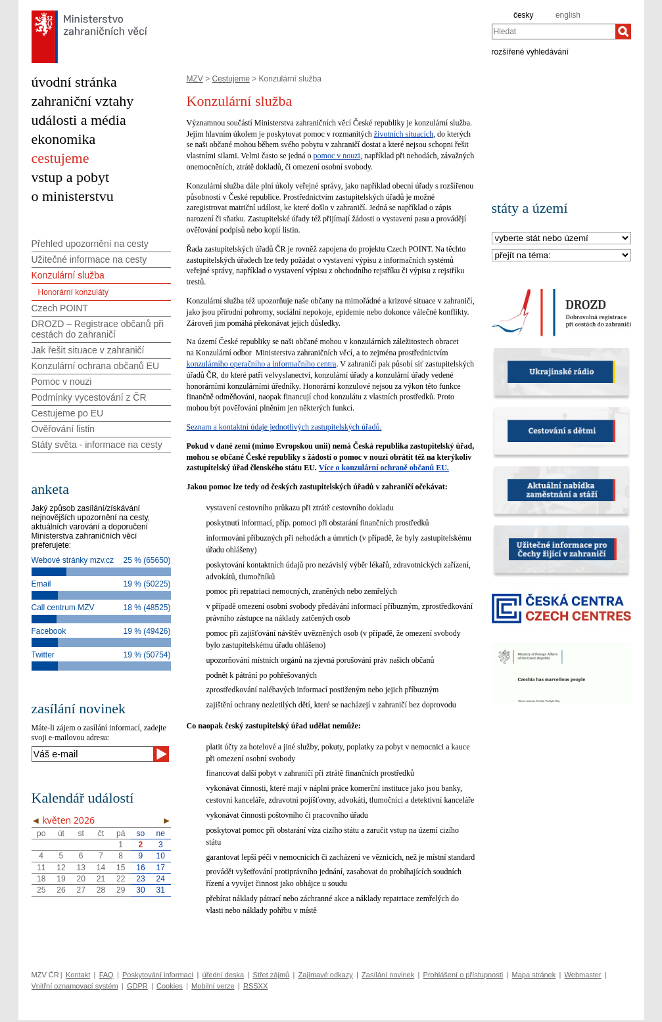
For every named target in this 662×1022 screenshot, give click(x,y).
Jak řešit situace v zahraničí (88, 350)
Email (41, 584)
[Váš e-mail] (92, 754)
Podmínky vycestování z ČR (89, 397)
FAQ (106, 975)
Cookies (169, 986)
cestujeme (60, 158)
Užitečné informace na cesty (89, 259)
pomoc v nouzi (337, 155)
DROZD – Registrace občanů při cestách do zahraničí (98, 329)
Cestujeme (231, 78)
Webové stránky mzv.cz (73, 560)
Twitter (43, 654)
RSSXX (255, 986)
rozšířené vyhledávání (530, 51)
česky (523, 15)
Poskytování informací (157, 975)
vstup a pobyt (71, 177)
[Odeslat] (161, 754)
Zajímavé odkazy (325, 975)
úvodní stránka (74, 82)
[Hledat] (623, 31)
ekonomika (64, 139)
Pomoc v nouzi (62, 381)
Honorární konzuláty (73, 292)
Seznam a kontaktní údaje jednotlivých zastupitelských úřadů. (284, 427)
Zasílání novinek (388, 975)
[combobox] (553, 31)
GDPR (137, 986)
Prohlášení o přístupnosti (463, 975)
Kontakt (78, 975)
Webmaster (583, 975)
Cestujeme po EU (68, 413)
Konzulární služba (68, 275)
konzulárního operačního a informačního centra (262, 363)
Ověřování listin (63, 429)
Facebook (49, 631)
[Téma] (561, 255)
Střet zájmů (271, 975)
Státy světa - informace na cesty (97, 444)
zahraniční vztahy (83, 101)
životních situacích (403, 134)
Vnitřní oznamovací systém (75, 986)
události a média (79, 120)
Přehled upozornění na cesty (90, 243)
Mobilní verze (212, 986)
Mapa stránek (534, 975)
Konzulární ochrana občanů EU (96, 366)
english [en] (568, 15)
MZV (195, 78)
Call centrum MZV (63, 607)
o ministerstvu (73, 196)
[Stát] (561, 238)
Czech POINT (60, 308)
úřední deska (223, 975)
